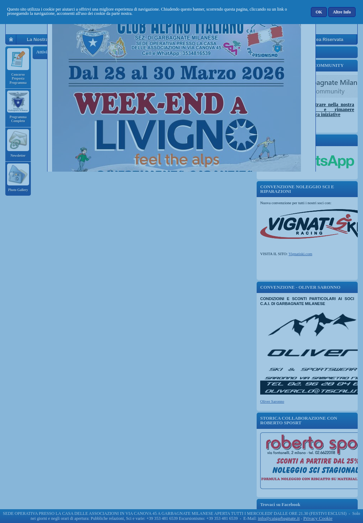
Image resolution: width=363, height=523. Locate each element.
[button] (319, 12)
